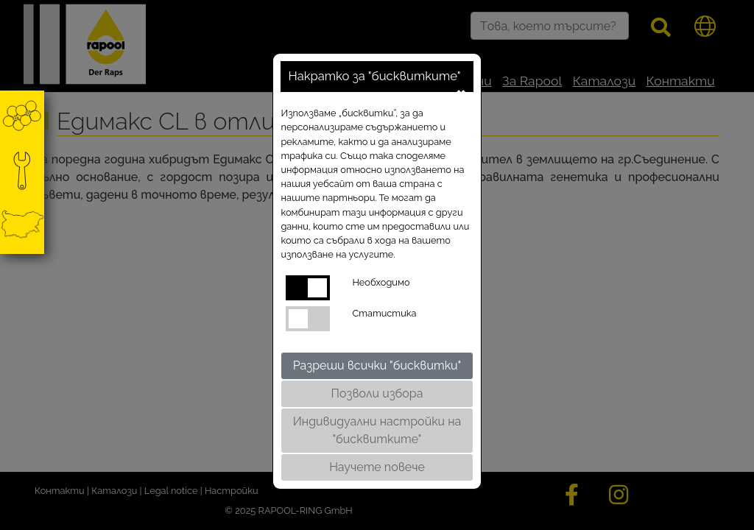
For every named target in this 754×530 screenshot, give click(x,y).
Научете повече (377, 467)
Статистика (384, 313)
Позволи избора (377, 393)
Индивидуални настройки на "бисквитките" (377, 430)
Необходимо (380, 282)
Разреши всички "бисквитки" (377, 365)
